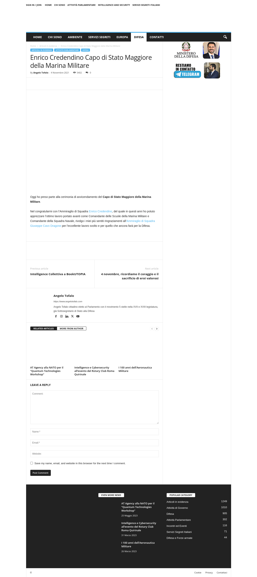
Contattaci (222, 572)
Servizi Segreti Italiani (146, 4)
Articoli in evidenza (48, 46)
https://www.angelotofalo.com (68, 301)
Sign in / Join (34, 4)
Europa (122, 37)
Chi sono (59, 4)
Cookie (197, 572)
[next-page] (157, 329)
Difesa (139, 37)
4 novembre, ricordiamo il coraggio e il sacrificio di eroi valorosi (130, 276)
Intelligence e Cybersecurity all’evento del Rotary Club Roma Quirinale (94, 371)
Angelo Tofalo (40, 72)
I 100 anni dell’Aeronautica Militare (135, 369)
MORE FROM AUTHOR (71, 328)
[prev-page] (152, 329)
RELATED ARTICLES (44, 328)
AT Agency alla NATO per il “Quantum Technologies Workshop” (46, 371)
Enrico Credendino (100, 211)
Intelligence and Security (114, 4)
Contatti (157, 37)
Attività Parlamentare (81, 4)
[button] (225, 37)
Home (48, 4)
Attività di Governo (177, 507)
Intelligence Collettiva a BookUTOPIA (58, 274)
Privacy (209, 572)
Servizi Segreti (99, 37)
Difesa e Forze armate (180, 537)
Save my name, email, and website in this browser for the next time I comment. (80, 463)
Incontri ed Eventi (177, 525)
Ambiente (75, 37)
